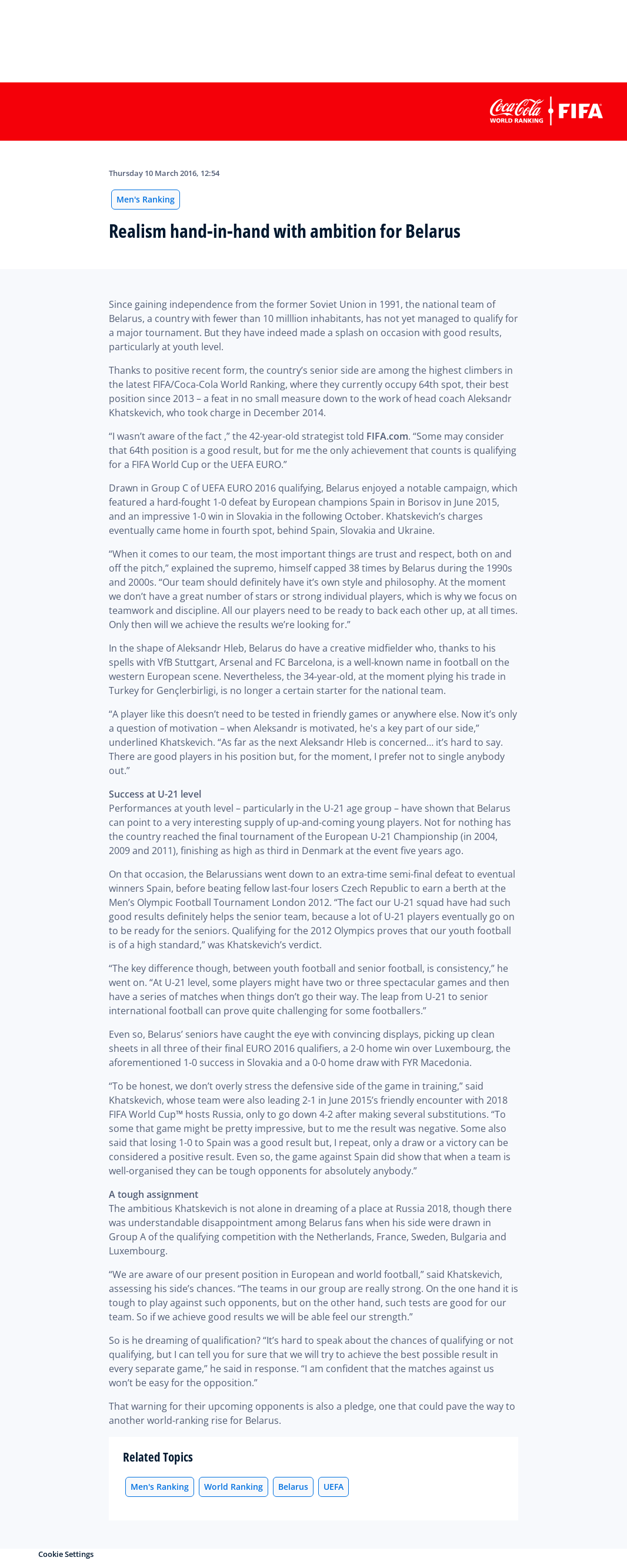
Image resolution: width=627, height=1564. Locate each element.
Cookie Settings (66, 1554)
